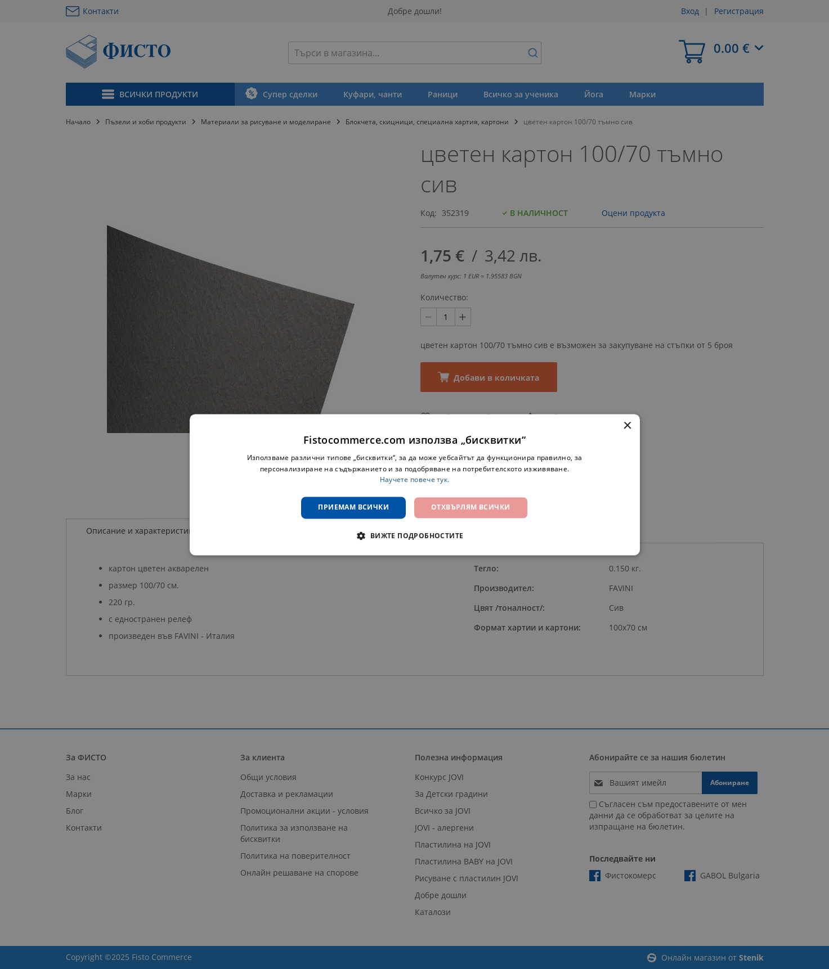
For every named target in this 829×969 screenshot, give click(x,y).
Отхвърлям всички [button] (470, 507)
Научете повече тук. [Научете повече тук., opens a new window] (415, 480)
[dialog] (415, 484)
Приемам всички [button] (353, 507)
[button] (414, 535)
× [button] (627, 426)
